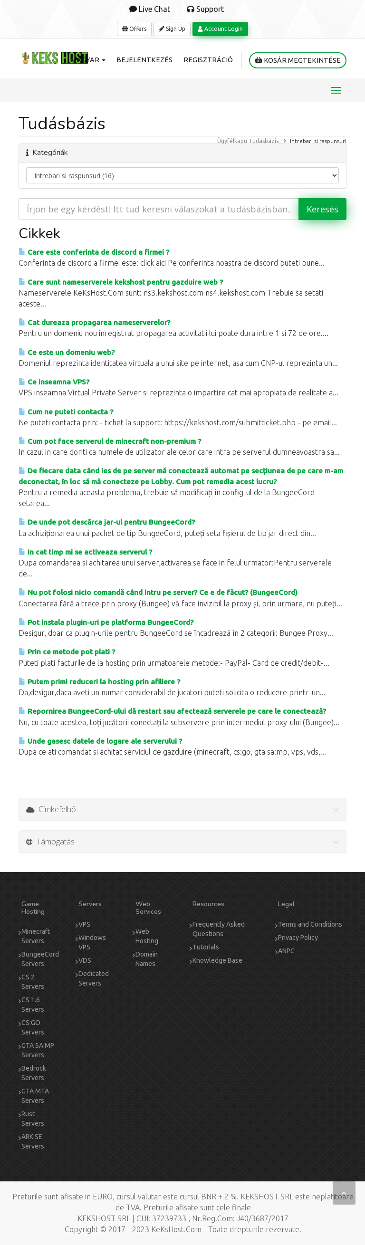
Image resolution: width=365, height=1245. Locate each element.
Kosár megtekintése (298, 60)
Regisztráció (208, 60)
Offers (134, 29)
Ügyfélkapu (232, 141)
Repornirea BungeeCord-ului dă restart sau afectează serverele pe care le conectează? (172, 711)
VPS (84, 924)
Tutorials (205, 947)
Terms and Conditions (310, 924)
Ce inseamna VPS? (54, 382)
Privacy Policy (298, 937)
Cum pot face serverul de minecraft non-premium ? (110, 441)
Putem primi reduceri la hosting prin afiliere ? (99, 682)
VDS (84, 960)
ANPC (286, 951)
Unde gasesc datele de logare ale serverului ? (100, 741)
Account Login (220, 29)
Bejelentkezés (144, 60)
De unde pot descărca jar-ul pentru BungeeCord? (107, 522)
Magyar (88, 60)
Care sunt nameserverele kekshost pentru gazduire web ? (121, 282)
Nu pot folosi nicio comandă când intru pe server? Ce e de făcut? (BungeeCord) (158, 592)
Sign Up (172, 29)
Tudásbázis (264, 141)
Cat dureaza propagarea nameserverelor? (94, 322)
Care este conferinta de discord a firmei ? (94, 252)
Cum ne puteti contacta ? (66, 412)
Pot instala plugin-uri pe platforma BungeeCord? (106, 622)
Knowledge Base (217, 960)
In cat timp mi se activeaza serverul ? (85, 552)
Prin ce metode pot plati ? (67, 652)
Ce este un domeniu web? (67, 352)
